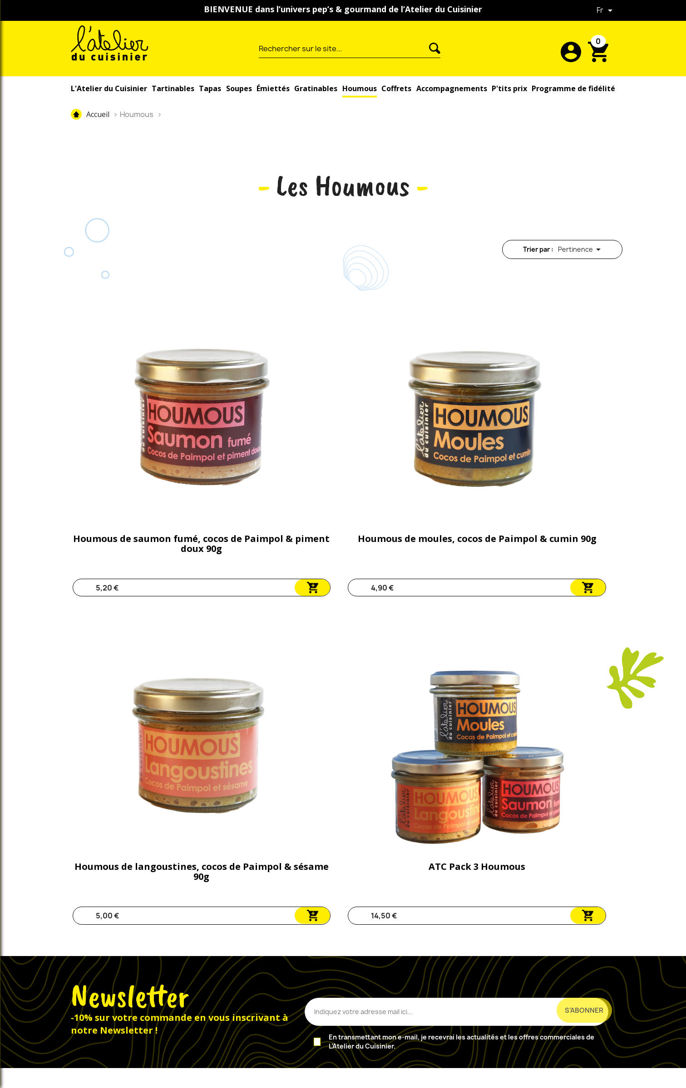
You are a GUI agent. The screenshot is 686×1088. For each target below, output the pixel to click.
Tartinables (173, 88)
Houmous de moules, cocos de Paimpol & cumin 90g (264, 442)
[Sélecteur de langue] (606, 10)
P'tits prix (509, 88)
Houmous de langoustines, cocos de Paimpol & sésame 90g (399, 442)
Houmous (359, 88)
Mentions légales (330, 1076)
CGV (375, 1076)
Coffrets (396, 88)
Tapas (210, 88)
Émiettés (273, 88)
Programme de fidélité (573, 88)
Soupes (239, 88)
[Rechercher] (344, 48)
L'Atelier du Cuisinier (109, 88)
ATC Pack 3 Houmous (532, 432)
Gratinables (315, 88)
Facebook (124, 987)
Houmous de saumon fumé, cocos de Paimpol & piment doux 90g (131, 442)
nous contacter (327, 986)
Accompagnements (451, 88)
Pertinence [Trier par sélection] (581, 249)
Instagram (153, 987)
